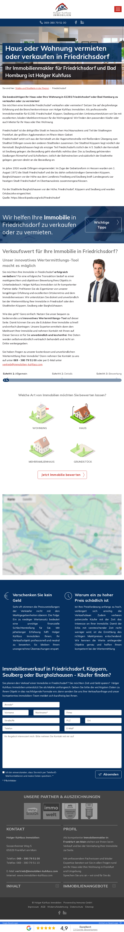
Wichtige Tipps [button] (101, 224)
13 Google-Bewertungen (85, 929)
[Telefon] (31, 730)
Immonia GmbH (84, 904)
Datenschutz (76, 908)
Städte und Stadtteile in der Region (32, 88)
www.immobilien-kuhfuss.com (34, 877)
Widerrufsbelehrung (57, 908)
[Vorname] (15, 714)
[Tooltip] (120, 923)
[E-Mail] (93, 730)
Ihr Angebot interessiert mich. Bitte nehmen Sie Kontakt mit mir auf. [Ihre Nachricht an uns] (62, 753)
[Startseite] (62, 9)
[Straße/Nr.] (31, 722)
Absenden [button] (111, 776)
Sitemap (89, 908)
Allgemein (15, 373)
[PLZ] (72, 722)
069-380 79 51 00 (55, 22)
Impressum (33, 908)
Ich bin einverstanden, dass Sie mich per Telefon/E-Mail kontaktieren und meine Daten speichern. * (29, 776)
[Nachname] (46, 714)
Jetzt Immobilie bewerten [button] (61, 477)
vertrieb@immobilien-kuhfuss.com (22, 364)
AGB (43, 908)
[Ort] (103, 722)
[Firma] (93, 714)
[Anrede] (31, 706)
